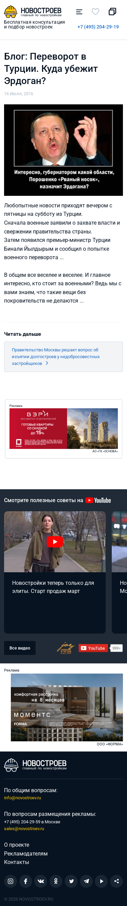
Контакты (16, 862)
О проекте (16, 845)
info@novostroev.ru (22, 797)
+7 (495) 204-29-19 (98, 26)
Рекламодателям (26, 853)
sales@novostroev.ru (24, 828)
